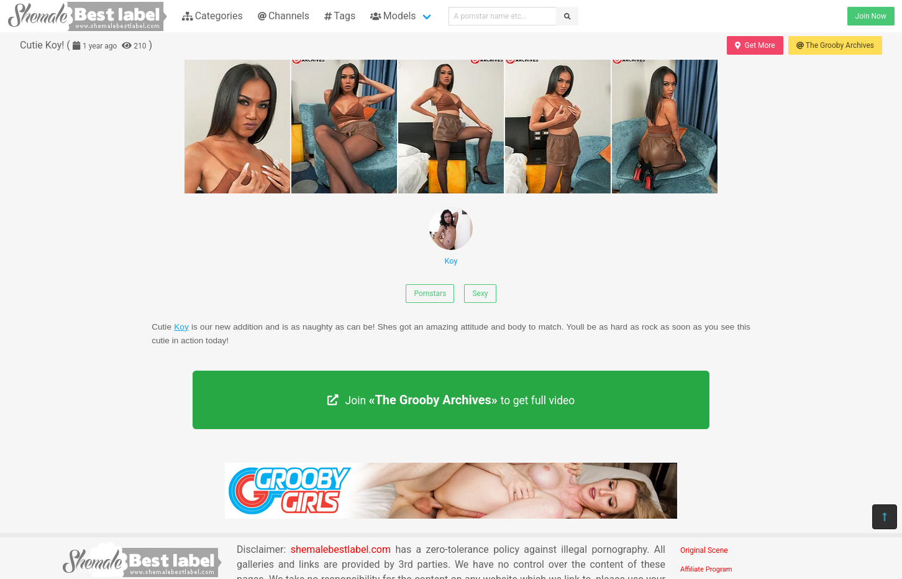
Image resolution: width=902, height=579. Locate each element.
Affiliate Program (706, 569)
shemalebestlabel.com (341, 549)
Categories (212, 16)
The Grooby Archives (835, 45)
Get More (755, 45)
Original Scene (704, 550)
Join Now (870, 16)
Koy (451, 236)
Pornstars (430, 293)
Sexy (480, 293)
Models (393, 16)
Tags (339, 16)
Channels (283, 16)
